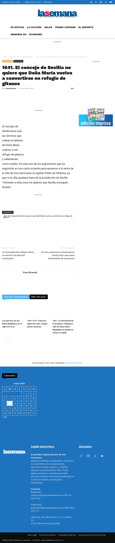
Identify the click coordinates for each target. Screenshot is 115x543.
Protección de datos (47, 535)
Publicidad (47, 2)
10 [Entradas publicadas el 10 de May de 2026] (33, 398)
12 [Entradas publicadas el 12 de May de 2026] (10, 403)
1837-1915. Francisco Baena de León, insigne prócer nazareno (37, 324)
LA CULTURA (34, 27)
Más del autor (38, 296)
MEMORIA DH (19, 34)
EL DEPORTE (85, 27)
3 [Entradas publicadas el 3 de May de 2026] (33, 393)
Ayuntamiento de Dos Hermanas (92, 535)
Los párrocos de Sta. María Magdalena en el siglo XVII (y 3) (12, 324)
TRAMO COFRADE (65, 27)
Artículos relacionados (16, 296)
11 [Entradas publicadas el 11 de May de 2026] (4, 403)
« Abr (4, 416)
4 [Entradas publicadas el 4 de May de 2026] (4, 398)
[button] (91, 2)
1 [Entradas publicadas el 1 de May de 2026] (24, 393)
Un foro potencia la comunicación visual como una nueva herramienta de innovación (58, 255)
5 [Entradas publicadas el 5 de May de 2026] (9, 398)
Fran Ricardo (11, 88)
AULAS (48, 27)
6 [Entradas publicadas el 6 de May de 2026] (15, 398)
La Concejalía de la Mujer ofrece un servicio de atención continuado (18, 255)
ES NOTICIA (17, 27)
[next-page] (9, 338)
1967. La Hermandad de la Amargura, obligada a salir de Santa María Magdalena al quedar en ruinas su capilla (63, 327)
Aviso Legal (32, 535)
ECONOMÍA (35, 34)
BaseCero (60, 540)
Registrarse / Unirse (33, 2)
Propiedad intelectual (67, 535)
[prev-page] (4, 338)
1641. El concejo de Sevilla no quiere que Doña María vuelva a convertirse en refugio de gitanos (37, 216)
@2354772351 (74, 362)
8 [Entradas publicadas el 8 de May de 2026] (24, 398)
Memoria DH (14, 57)
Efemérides (27, 57)
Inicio (4, 57)
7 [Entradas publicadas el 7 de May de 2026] (19, 398)
